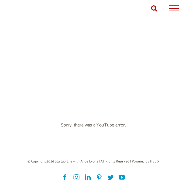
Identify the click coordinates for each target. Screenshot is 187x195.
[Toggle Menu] (174, 8)
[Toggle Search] (154, 8)
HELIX (154, 161)
